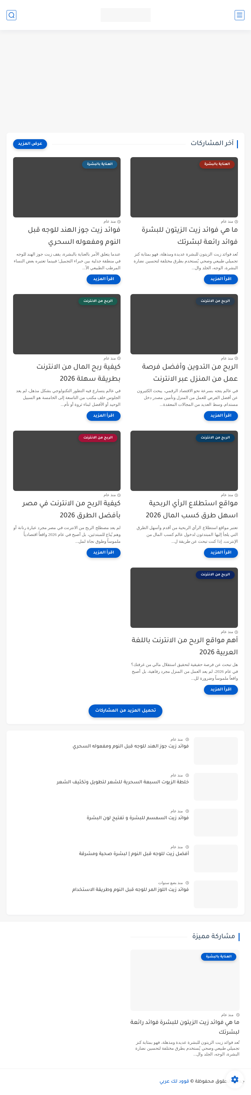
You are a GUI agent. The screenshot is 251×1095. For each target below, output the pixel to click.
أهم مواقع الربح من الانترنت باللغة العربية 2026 (185, 647)
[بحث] (11, 15)
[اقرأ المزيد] (221, 279)
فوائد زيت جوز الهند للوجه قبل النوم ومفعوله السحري (74, 236)
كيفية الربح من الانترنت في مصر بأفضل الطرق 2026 (72, 510)
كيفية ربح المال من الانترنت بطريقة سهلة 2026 (78, 373)
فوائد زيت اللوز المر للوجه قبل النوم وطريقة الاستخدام (130, 890)
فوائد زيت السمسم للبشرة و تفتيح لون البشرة (138, 818)
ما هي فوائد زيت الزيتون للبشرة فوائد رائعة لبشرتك (190, 236)
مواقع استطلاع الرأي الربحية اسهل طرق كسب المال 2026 (192, 510)
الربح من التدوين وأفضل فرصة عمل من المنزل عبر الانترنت (190, 373)
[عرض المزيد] (30, 144)
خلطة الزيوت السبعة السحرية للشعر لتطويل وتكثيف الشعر (123, 782)
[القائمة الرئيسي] (239, 15)
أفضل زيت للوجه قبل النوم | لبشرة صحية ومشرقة (134, 854)
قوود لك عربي (174, 1082)
